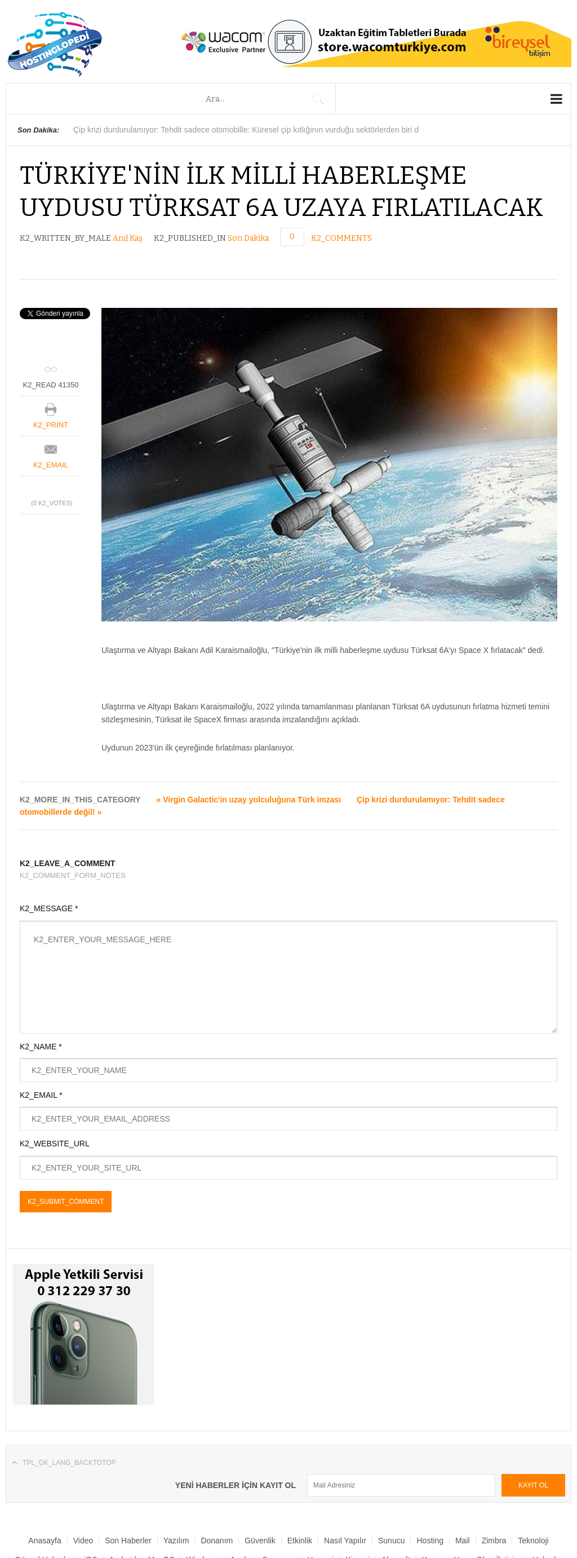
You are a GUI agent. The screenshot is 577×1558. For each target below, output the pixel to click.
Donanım (217, 1540)
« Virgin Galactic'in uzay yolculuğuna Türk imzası (249, 799)
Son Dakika (248, 238)
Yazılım (176, 1540)
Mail (462, 1540)
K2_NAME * (41, 1046)
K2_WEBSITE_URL (55, 1143)
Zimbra (494, 1540)
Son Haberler (128, 1540)
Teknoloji (533, 1540)
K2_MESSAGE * (49, 908)
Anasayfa (44, 1540)
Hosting (429, 1540)
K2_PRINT (50, 425)
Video (83, 1540)
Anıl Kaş (128, 238)
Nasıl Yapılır (345, 1540)
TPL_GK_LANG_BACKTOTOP (69, 1463)
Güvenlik (260, 1540)
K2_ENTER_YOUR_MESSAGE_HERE (288, 977)
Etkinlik (299, 1540)
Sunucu (391, 1540)
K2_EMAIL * (41, 1095)
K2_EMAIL (50, 465)
